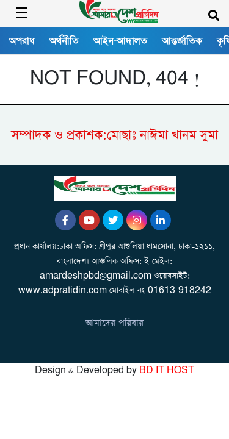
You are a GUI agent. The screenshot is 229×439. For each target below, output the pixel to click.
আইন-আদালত (120, 41)
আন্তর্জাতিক (182, 41)
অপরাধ (22, 41)
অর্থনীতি (64, 41)
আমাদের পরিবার (114, 322)
